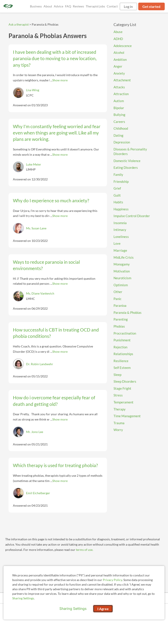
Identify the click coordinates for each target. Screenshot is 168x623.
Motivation (122, 271)
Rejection (120, 347)
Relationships (123, 354)
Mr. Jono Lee (34, 432)
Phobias (119, 326)
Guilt (117, 195)
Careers (119, 122)
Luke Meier (33, 164)
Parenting (121, 319)
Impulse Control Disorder (132, 216)
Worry (118, 430)
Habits (118, 202)
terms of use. (84, 549)
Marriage (120, 250)
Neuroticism (122, 278)
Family (118, 174)
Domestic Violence (127, 161)
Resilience (121, 361)
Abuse (118, 32)
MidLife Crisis (124, 257)
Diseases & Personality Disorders (130, 151)
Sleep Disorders (125, 381)
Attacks (119, 87)
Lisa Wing (32, 90)
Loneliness (121, 237)
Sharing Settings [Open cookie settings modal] (72, 608)
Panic (117, 299)
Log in (128, 6)
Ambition (120, 59)
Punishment (122, 340)
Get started (151, 6)
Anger (118, 66)
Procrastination (125, 333)
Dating (118, 135)
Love (117, 243)
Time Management (127, 416)
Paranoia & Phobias (128, 312)
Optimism (121, 285)
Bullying (119, 115)
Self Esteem (122, 368)
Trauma (119, 423)
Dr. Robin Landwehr (39, 364)
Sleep (117, 375)
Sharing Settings (23, 598)
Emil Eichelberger (38, 493)
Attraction (121, 94)
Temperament (123, 402)
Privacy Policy (112, 580)
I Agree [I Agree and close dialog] (103, 609)
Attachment (122, 80)
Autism (119, 101)
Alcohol (119, 52)
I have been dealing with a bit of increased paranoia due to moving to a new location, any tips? (54, 58)
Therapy (120, 409)
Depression (122, 142)
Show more (60, 80)
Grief (117, 188)
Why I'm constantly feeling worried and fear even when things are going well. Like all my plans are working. (56, 133)
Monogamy (122, 264)
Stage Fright (122, 388)
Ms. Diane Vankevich (40, 293)
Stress (118, 395)
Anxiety (119, 73)
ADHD (118, 39)
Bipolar (119, 108)
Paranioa (120, 305)
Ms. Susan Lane (36, 228)
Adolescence (123, 46)
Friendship (121, 181)
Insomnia (120, 223)
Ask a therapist (19, 24)
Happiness (121, 209)
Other (118, 292)
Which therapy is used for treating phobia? (55, 465)
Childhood (121, 128)
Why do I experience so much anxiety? (51, 200)
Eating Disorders (126, 167)
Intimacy (120, 230)
